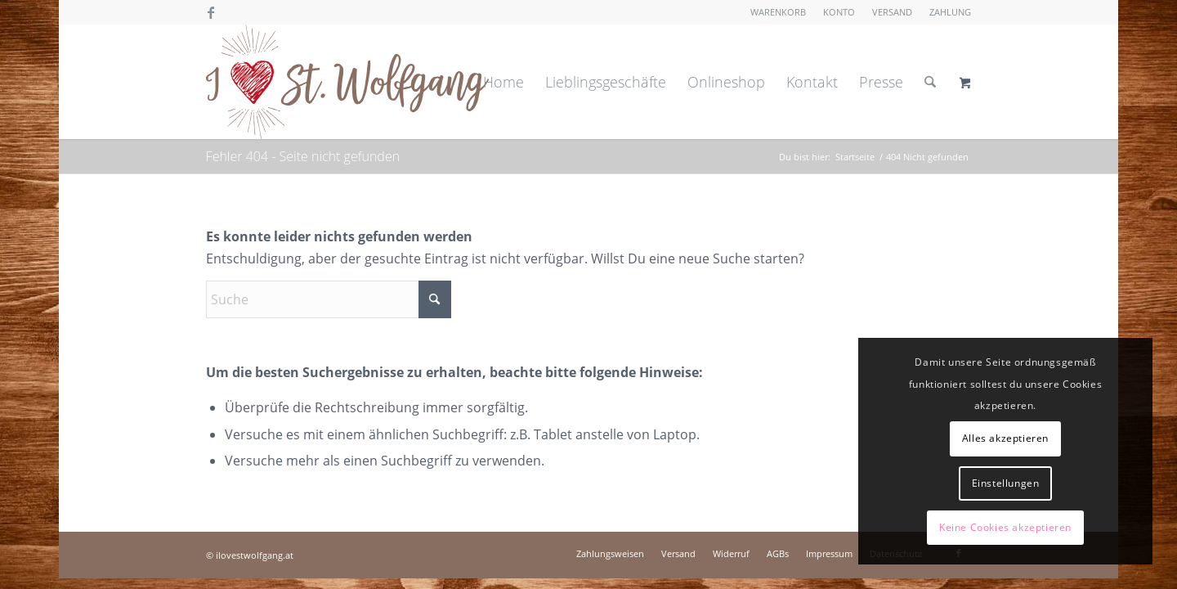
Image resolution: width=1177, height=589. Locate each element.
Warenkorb (778, 12)
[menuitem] (778, 12)
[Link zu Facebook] (211, 12)
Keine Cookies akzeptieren (1005, 527)
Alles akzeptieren (1005, 438)
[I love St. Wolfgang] (347, 82)
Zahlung (950, 12)
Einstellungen (1006, 483)
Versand (892, 12)
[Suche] (930, 82)
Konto (839, 12)
